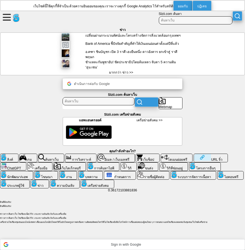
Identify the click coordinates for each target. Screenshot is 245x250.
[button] (122, 244)
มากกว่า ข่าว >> (121, 72)
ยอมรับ (183, 6)
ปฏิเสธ (202, 6)
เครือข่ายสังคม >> (150, 120)
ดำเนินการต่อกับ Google (88, 84)
